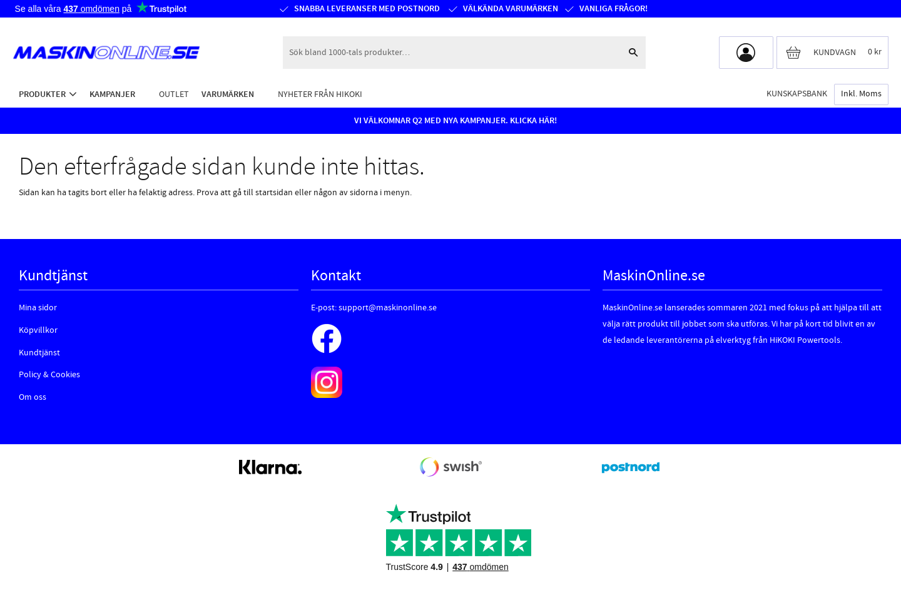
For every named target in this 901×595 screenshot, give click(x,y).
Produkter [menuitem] (42, 94)
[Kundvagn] (832, 52)
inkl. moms (861, 93)
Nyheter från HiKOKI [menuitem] (320, 94)
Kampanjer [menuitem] (112, 94)
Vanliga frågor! (613, 8)
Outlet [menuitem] (174, 94)
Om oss (32, 397)
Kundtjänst (39, 353)
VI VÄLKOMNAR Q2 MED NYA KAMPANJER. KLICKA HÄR (454, 120)
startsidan (274, 192)
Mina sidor (38, 307)
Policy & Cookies (49, 374)
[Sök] (633, 52)
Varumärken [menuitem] (227, 94)
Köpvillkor (38, 330)
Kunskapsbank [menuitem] (796, 93)
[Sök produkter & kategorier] (452, 52)
